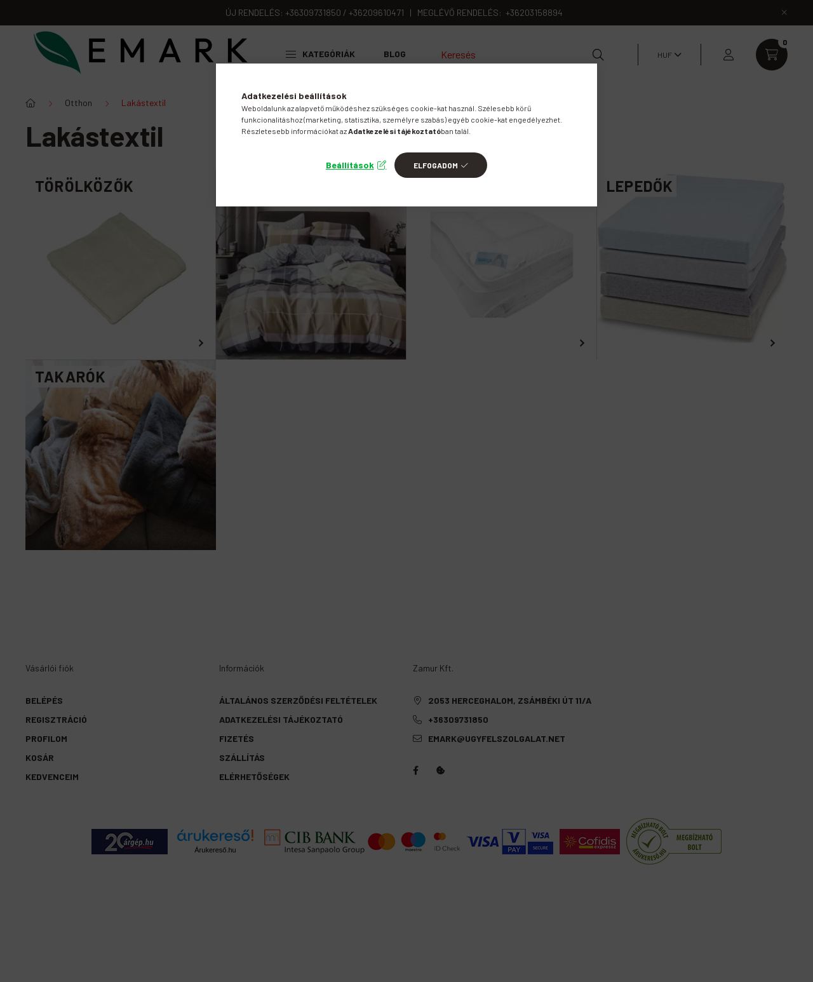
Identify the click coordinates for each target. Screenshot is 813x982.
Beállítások (350, 164)
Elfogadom (435, 165)
